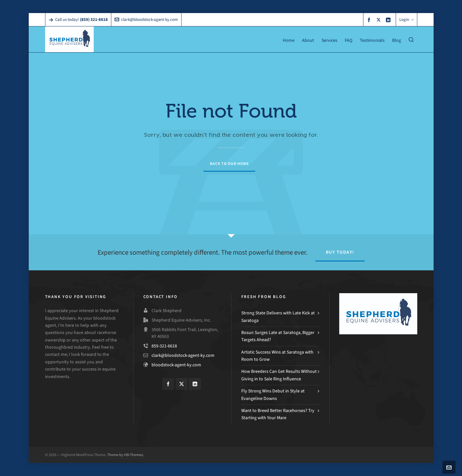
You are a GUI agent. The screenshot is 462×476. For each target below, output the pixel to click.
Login (406, 19)
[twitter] (379, 19)
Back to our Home (229, 163)
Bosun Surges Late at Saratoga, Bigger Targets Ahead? (277, 336)
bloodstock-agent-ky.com (176, 365)
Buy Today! (340, 252)
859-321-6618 (164, 346)
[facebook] (370, 19)
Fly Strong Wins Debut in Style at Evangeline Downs (273, 394)
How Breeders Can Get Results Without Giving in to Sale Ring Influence (279, 375)
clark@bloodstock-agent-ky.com (146, 19)
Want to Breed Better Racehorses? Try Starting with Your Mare (277, 414)
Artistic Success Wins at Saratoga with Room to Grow (277, 355)
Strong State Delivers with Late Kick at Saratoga (278, 316)
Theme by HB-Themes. (125, 454)
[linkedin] (389, 19)
